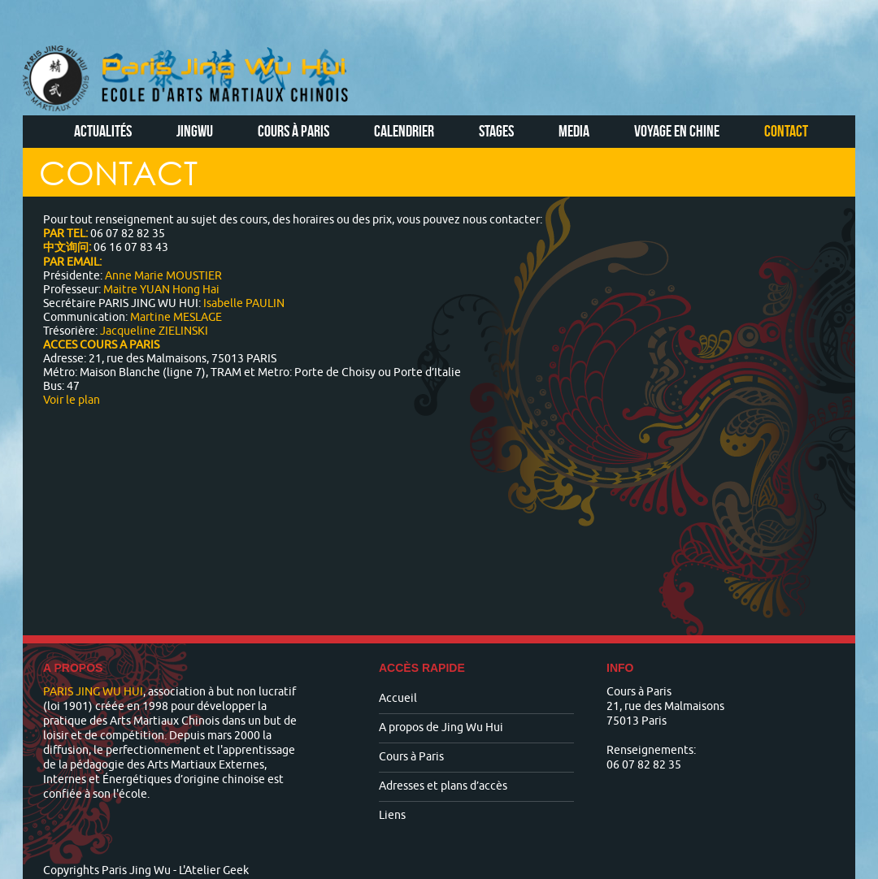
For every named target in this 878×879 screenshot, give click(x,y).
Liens (392, 815)
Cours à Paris (293, 131)
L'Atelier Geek (214, 870)
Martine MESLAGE (176, 317)
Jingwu (194, 131)
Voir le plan (71, 400)
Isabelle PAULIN (244, 303)
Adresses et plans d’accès (443, 786)
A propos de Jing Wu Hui (441, 727)
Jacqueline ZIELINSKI (154, 331)
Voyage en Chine (676, 131)
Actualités (103, 131)
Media (574, 131)
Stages (496, 131)
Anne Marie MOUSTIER (162, 276)
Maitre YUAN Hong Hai (161, 290)
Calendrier (404, 131)
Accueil (398, 698)
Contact (786, 131)
